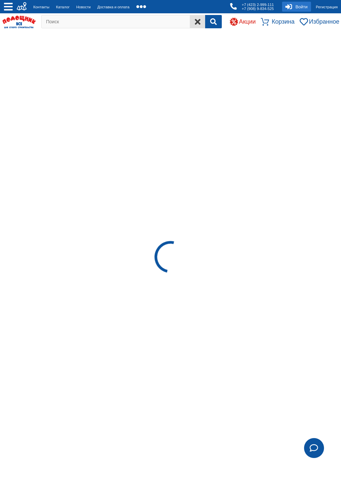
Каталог (63, 7)
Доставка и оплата (113, 7)
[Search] (213, 21)
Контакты (41, 7)
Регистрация (327, 7)
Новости (83, 7)
